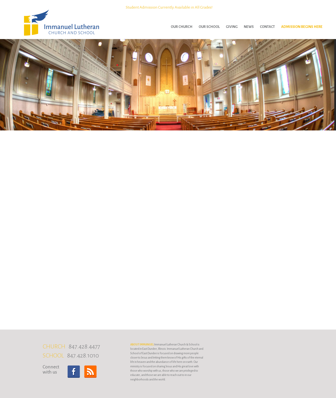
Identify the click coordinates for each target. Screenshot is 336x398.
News (249, 27)
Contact (267, 27)
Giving (232, 27)
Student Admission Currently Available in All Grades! (169, 7)
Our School (209, 27)
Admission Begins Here (301, 27)
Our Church (181, 27)
